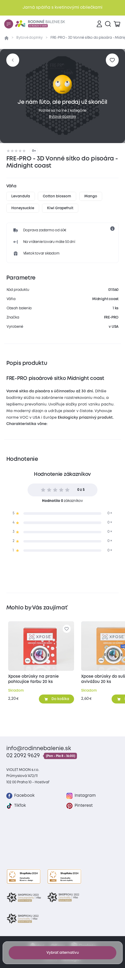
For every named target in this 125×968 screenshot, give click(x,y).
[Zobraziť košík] (117, 24)
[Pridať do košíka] (56, 699)
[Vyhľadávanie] (108, 24)
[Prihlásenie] (99, 24)
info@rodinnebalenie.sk (38, 748)
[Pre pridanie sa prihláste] (112, 59)
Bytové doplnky (29, 37)
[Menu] (8, 23)
